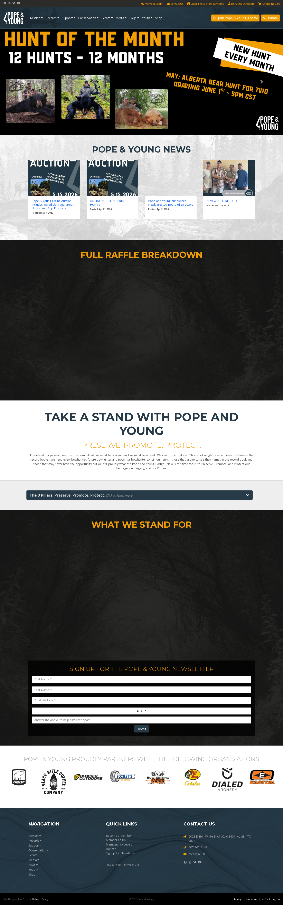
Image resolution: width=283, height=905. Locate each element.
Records (51, 18)
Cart (269, 4)
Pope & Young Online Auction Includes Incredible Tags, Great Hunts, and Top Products (53, 204)
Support (67, 18)
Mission (35, 18)
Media (120, 18)
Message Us (194, 854)
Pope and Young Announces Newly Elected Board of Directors (170, 202)
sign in (276, 899)
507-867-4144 (195, 847)
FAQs (132, 18)
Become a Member (119, 836)
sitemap (237, 899)
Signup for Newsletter (120, 853)
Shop (158, 18)
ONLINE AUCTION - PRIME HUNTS (108, 202)
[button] (21, 82)
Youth (146, 18)
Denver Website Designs (36, 899)
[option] (20, 777)
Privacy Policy (113, 864)
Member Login (116, 840)
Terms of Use (131, 864)
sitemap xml (251, 899)
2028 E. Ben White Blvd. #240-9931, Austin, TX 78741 (217, 838)
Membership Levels (119, 844)
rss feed (265, 899)
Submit (141, 729)
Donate (270, 18)
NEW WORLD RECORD (221, 201)
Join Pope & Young (235, 18)
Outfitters (241, 4)
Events (105, 18)
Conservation (87, 18)
